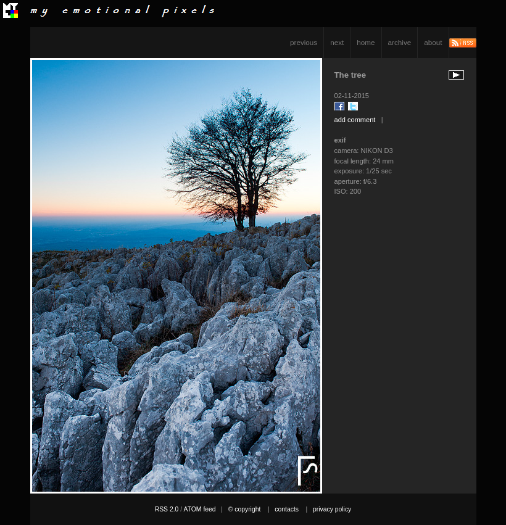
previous (303, 42)
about (433, 42)
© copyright (244, 509)
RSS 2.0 (167, 509)
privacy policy (332, 509)
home (366, 42)
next (337, 42)
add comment (355, 119)
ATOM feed (199, 509)
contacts (287, 509)
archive (400, 42)
